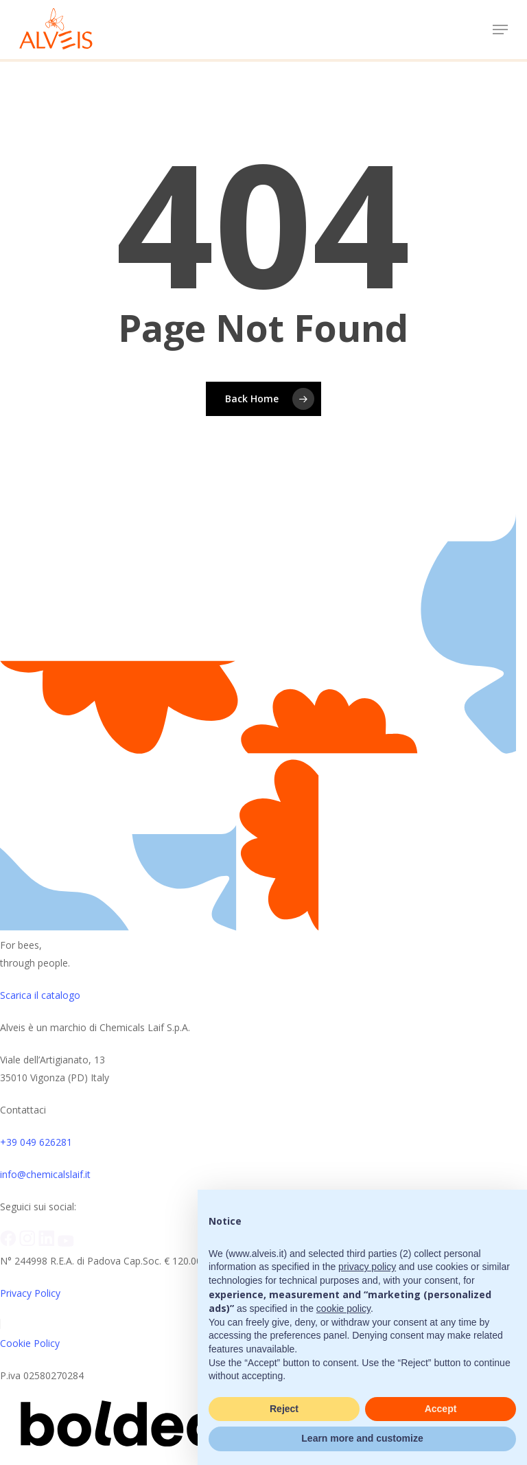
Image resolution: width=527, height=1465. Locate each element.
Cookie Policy (30, 1343)
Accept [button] (441, 1408)
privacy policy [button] (367, 1266)
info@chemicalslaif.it (45, 1174)
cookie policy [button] (343, 1308)
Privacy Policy (30, 1293)
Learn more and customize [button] (362, 1438)
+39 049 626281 (36, 1142)
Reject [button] (284, 1408)
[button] (500, 29)
